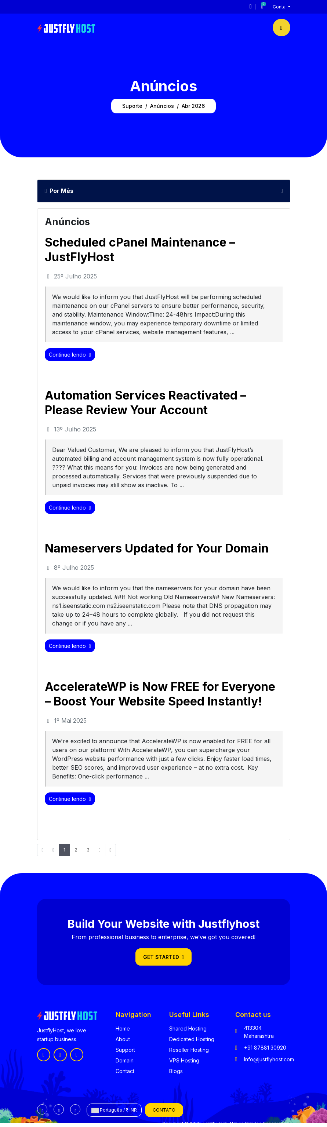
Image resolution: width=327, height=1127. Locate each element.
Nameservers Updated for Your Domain (157, 548)
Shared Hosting (188, 1028)
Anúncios (162, 106)
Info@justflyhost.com (269, 1059)
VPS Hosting (184, 1060)
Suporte (132, 106)
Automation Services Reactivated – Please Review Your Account (145, 402)
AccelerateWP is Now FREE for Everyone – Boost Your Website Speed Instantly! (160, 693)
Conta (280, 7)
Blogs (176, 1071)
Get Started (163, 957)
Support (125, 1050)
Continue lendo (70, 354)
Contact (125, 1071)
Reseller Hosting (189, 1050)
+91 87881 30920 (265, 1047)
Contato (164, 1110)
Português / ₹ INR (114, 1110)
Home (123, 1028)
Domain (125, 1060)
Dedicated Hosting (191, 1039)
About (123, 1039)
